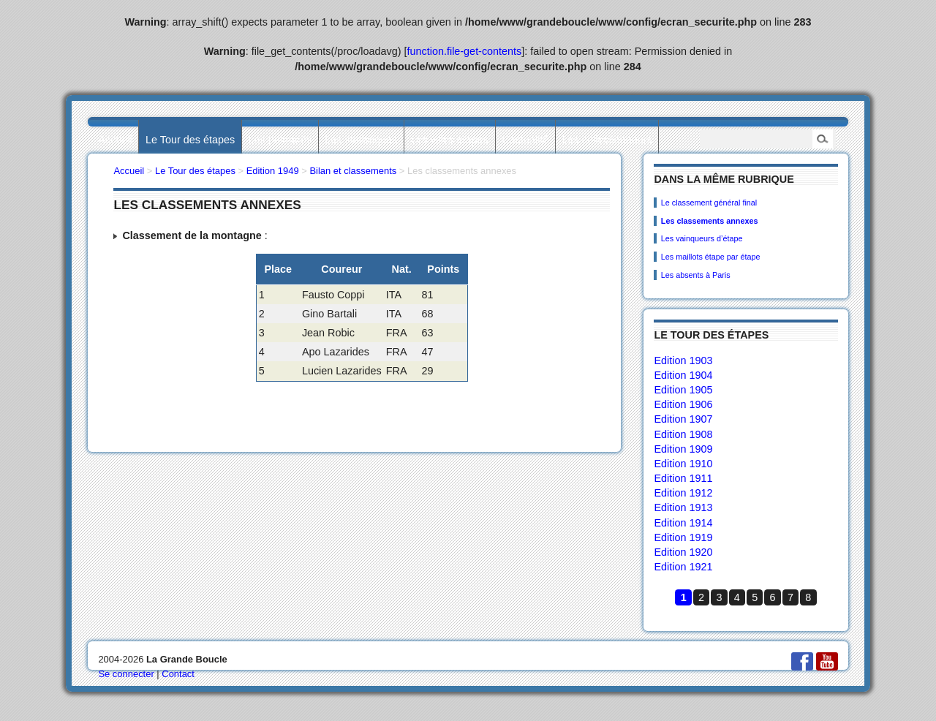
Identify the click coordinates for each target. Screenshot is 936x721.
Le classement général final (709, 202)
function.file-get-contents (464, 51)
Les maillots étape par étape (710, 256)
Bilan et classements (352, 170)
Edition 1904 (683, 375)
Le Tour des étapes (190, 140)
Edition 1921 (683, 567)
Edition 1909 (683, 449)
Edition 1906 (683, 404)
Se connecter (126, 673)
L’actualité (525, 140)
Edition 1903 (683, 360)
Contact (178, 673)
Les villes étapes (449, 140)
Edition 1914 (683, 523)
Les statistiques (361, 140)
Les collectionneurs (607, 140)
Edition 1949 (272, 170)
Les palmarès (280, 140)
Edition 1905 (683, 390)
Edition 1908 (683, 434)
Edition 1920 (683, 552)
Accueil (115, 140)
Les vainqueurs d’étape (702, 238)
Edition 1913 (683, 507)
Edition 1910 (683, 463)
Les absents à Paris (696, 275)
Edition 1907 (683, 419)
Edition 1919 (683, 537)
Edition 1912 (683, 493)
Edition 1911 (683, 478)
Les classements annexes (709, 220)
